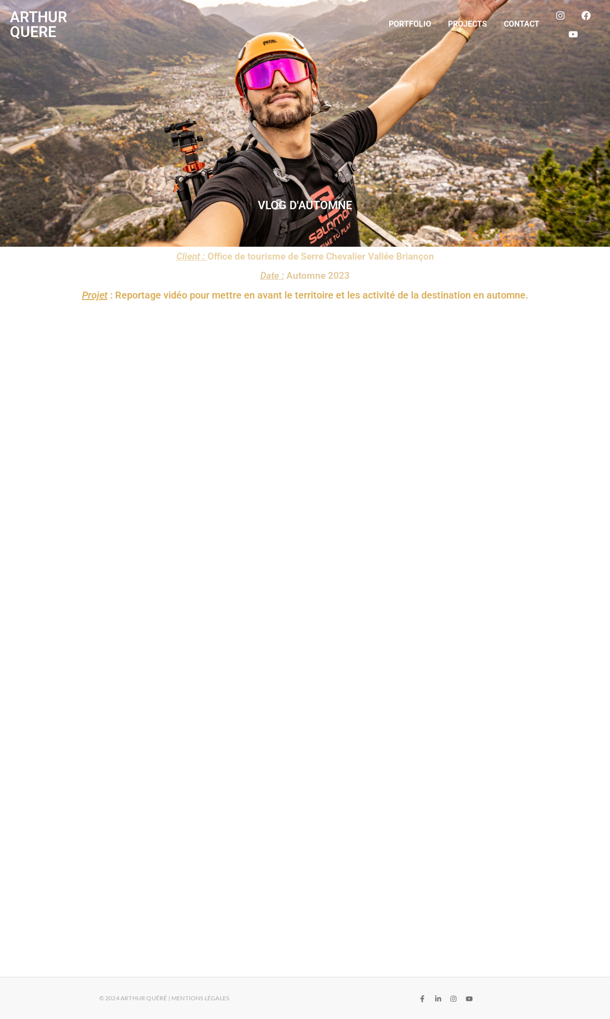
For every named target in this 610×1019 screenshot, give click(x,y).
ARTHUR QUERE (38, 24)
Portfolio (410, 24)
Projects (467, 24)
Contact (521, 24)
